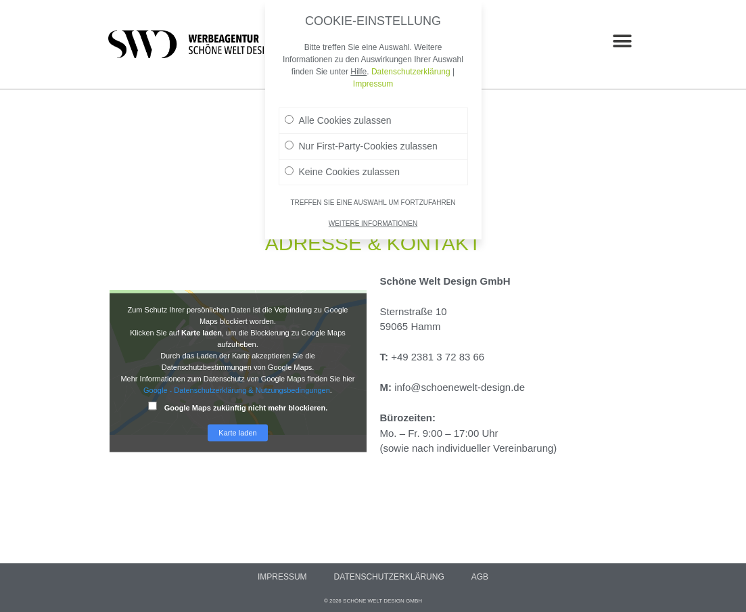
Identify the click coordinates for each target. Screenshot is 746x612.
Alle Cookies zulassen (338, 114)
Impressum (282, 577)
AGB (479, 577)
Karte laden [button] (237, 433)
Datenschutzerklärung (389, 577)
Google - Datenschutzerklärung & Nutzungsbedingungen (236, 390)
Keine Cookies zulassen (342, 165)
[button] (622, 41)
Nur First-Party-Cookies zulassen (361, 140)
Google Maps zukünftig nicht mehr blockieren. (237, 407)
